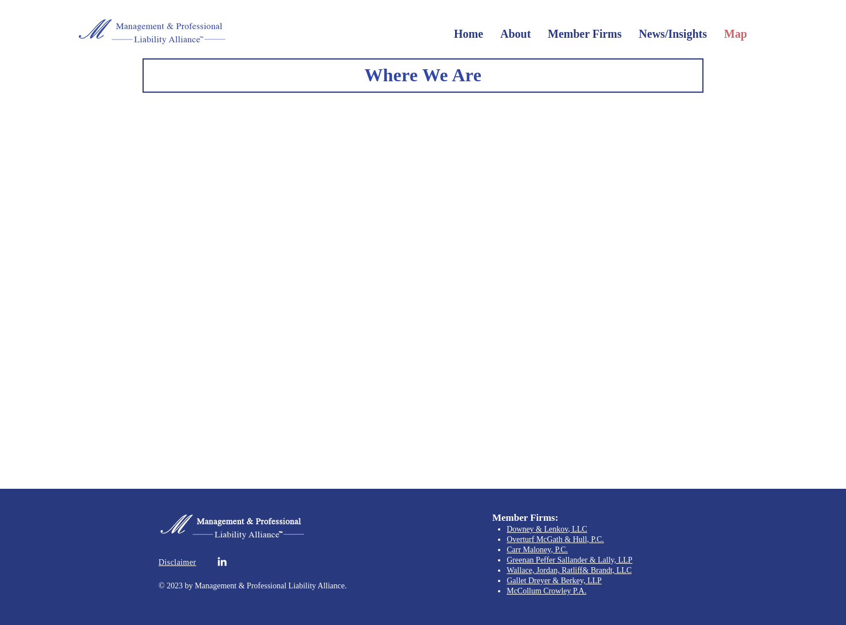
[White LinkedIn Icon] (222, 561)
